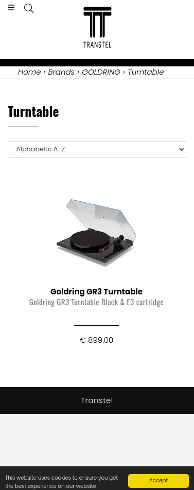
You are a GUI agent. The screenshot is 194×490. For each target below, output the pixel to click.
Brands (61, 71)
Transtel (97, 400)
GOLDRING (101, 71)
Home (29, 71)
